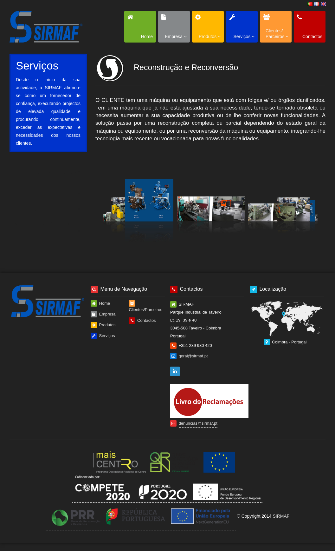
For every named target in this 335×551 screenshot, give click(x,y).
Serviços (103, 336)
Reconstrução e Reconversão (49, 191)
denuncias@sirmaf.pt (198, 423)
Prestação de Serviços (56, 209)
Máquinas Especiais (60, 172)
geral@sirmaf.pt (193, 356)
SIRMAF (281, 516)
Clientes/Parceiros (145, 306)
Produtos (103, 325)
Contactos (142, 320)
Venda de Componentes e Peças (54, 228)
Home (100, 303)
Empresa (103, 314)
